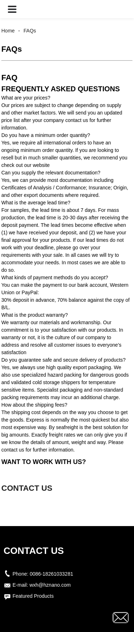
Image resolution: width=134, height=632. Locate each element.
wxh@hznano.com (49, 585)
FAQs (30, 31)
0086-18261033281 (51, 574)
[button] (12, 9)
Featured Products (33, 596)
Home (8, 31)
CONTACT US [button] (27, 488)
